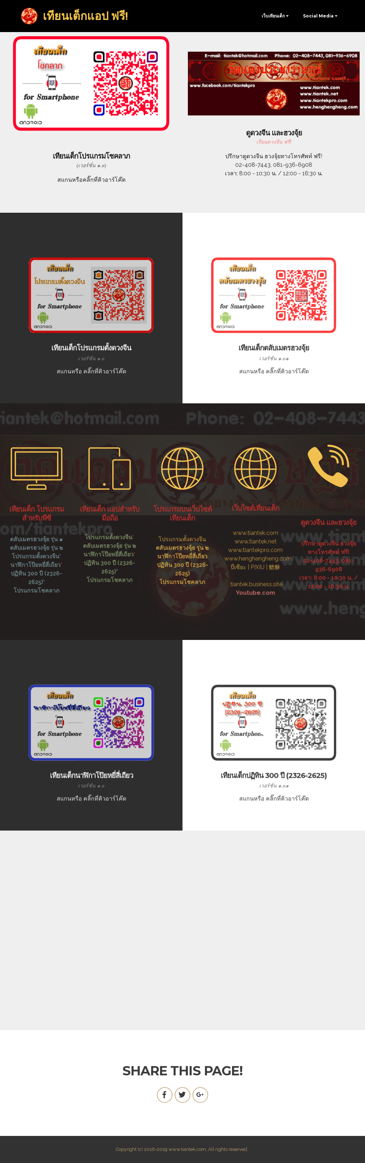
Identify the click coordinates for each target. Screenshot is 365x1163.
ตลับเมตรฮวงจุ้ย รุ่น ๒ (109, 571)
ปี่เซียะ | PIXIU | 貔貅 (255, 611)
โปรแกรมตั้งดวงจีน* (36, 589)
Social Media (318, 16)
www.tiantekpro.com (255, 594)
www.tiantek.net (256, 585)
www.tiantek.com (255, 577)
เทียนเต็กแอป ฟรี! (85, 16)
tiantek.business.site (256, 628)
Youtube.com (255, 637)
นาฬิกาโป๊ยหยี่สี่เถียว (35, 597)
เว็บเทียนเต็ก (273, 16)
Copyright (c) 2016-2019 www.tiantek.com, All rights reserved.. (182, 1149)
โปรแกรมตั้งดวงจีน (108, 562)
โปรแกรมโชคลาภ (37, 623)
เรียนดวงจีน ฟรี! (274, 142)
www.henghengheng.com (258, 602)
